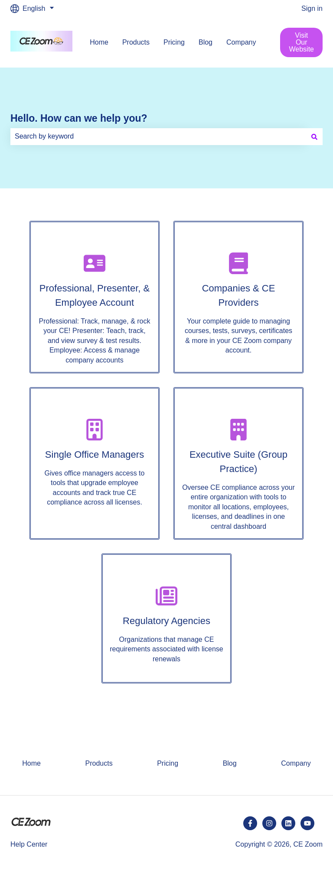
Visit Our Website (301, 42)
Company (241, 42)
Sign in (312, 8)
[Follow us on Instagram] (269, 823)
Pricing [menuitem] (167, 763)
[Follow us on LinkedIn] (288, 823)
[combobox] (158, 136)
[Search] (314, 136)
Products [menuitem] (99, 763)
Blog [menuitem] (230, 763)
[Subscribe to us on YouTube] (307, 823)
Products (136, 42)
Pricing (174, 42)
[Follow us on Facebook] (250, 823)
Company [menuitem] (295, 763)
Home (99, 42)
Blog (205, 42)
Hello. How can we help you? (78, 118)
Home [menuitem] (31, 763)
